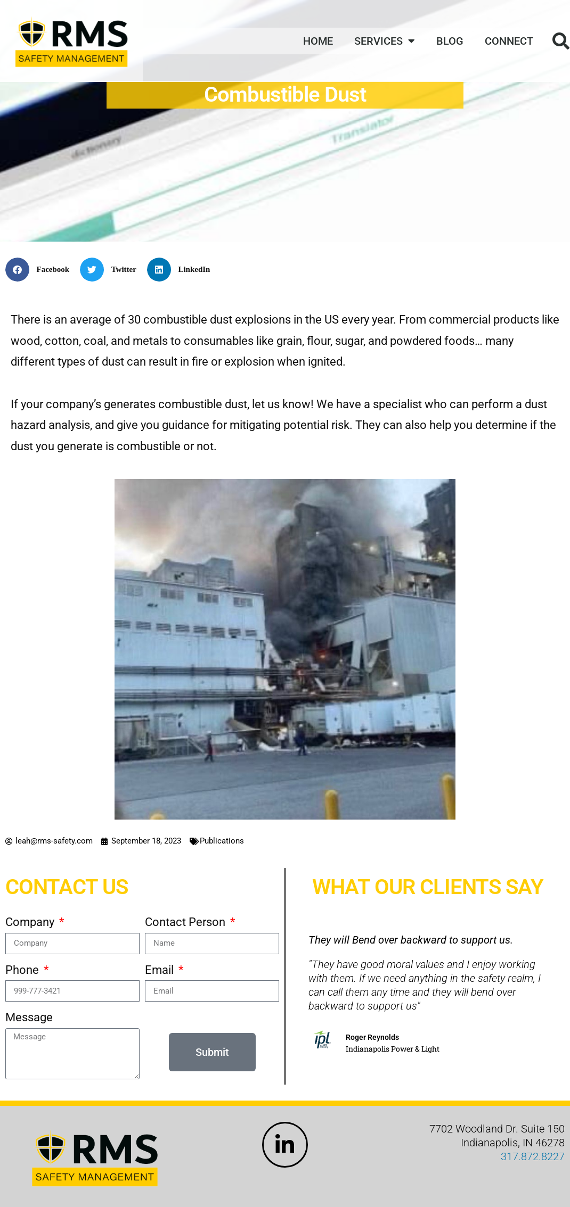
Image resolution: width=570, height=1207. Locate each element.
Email (160, 970)
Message (29, 1017)
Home (318, 41)
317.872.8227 (533, 1156)
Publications (222, 841)
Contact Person (186, 922)
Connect (509, 41)
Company (31, 922)
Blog (449, 41)
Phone (23, 970)
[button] (41, 270)
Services (384, 41)
